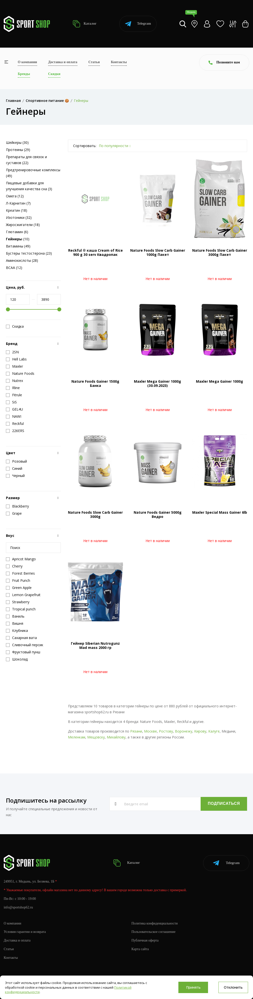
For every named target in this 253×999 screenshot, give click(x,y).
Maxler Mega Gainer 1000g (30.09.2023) (157, 383)
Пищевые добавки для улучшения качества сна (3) (29, 186)
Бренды (24, 74)
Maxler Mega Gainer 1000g (219, 381)
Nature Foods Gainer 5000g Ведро (158, 514)
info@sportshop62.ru (18, 907)
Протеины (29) (18, 149)
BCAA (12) (14, 267)
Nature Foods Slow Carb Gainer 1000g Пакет (157, 252)
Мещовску (96, 737)
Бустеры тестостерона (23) (29, 253)
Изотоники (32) (19, 217)
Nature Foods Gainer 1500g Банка (95, 383)
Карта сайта (140, 949)
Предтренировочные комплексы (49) (33, 173)
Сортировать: (84, 145)
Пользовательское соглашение (153, 931)
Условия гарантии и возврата (25, 931)
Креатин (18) (16, 210)
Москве (150, 731)
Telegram (138, 24)
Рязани (136, 731)
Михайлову (116, 737)
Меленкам (76, 737)
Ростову (166, 731)
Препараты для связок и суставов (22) (26, 159)
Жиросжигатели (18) (23, 224)
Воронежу (183, 731)
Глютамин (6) (17, 231)
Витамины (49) (18, 246)
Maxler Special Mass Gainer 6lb (219, 512)
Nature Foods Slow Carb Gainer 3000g (95, 514)
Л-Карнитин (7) (18, 203)
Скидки (54, 74)
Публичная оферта (145, 940)
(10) (17, 239)
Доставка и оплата (62, 62)
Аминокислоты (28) (22, 260)
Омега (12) (15, 196)
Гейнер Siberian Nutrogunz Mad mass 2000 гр (95, 645)
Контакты (119, 62)
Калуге (214, 731)
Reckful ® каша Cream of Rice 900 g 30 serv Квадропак (95, 252)
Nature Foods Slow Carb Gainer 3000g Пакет (219, 252)
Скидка (15, 326)
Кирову (200, 731)
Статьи (94, 62)
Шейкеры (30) (17, 142)
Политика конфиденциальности (154, 923)
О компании (27, 62)
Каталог (85, 24)
